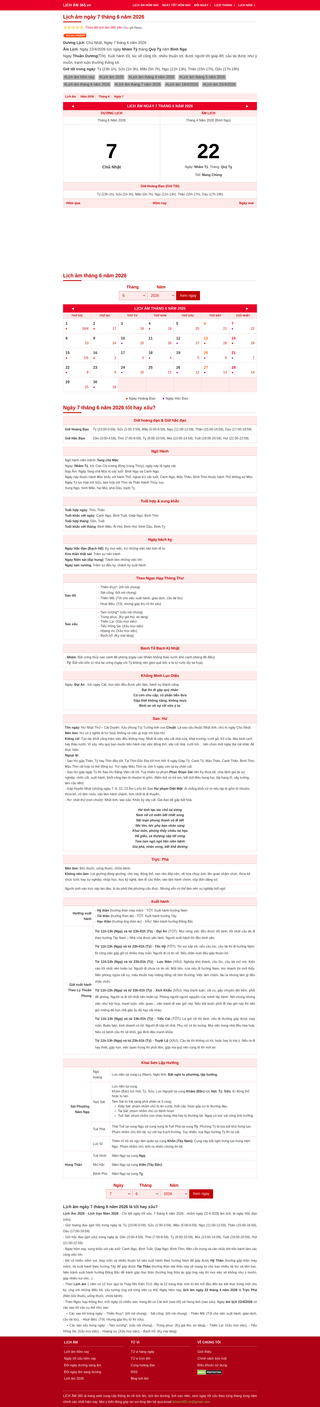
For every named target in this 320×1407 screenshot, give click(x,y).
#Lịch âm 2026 (111, 77)
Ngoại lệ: (72, 755)
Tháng (133, 287)
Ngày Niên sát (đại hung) (84, 559)
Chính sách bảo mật (212, 1358)
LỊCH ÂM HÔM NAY (146, 5)
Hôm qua (73, 203)
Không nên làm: (77, 874)
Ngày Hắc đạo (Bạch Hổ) (84, 548)
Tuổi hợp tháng (77, 521)
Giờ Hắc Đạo (75, 438)
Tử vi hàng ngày (142, 1351)
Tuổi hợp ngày (76, 510)
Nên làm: (72, 733)
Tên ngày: (72, 727)
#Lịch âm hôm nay (79, 77)
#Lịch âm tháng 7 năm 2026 (138, 84)
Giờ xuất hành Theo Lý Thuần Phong (80, 990)
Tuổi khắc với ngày (79, 515)
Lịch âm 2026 (74, 1378)
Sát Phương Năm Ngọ (80, 1109)
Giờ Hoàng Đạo (77, 429)
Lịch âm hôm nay (76, 1351)
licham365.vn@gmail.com (191, 1402)
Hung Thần (73, 1164)
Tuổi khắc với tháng (80, 526)
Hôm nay (160, 203)
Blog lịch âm (140, 1378)
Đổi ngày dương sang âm (82, 1365)
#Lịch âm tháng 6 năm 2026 (87, 84)
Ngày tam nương (78, 565)
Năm (161, 287)
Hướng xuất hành (82, 916)
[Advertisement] (160, 240)
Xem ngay (188, 295)
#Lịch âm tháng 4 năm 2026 (151, 77)
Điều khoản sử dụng (212, 1365)
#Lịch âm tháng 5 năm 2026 (202, 77)
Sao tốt (70, 595)
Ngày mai (246, 203)
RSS (134, 1372)
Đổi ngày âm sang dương (82, 1372)
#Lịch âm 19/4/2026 (182, 84)
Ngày (118, 1185)
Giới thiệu (204, 1351)
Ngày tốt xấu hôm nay (80, 1358)
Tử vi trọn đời (140, 1358)
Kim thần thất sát (78, 554)
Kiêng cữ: (72, 738)
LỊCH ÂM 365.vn (77, 5)
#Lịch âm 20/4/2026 (219, 84)
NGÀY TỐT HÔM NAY (176, 5)
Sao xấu (71, 624)
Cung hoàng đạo (143, 1365)
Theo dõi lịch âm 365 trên (114, 27)
